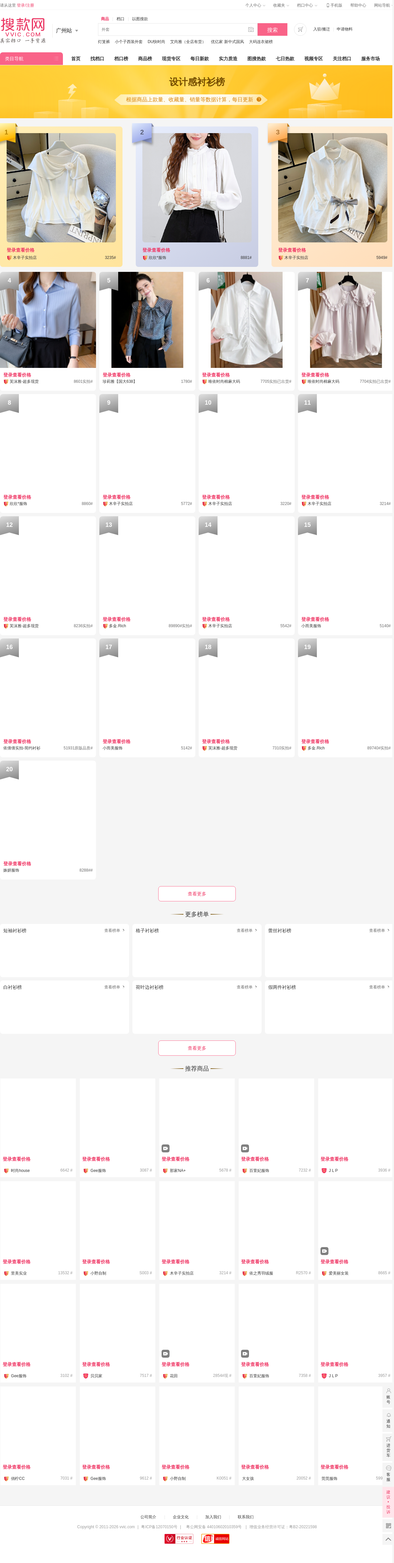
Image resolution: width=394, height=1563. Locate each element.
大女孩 (248, 1478)
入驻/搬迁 (321, 29)
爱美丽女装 (339, 1273)
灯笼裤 (104, 41)
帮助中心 (358, 5)
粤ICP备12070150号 (159, 1527)
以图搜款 (140, 19)
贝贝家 (96, 1376)
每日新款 (199, 58)
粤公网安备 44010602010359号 (214, 1527)
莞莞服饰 (329, 1478)
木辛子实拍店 (182, 1273)
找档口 (97, 58)
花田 (174, 1376)
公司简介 (148, 1517)
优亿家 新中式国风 (227, 41)
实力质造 (228, 58)
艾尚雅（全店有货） (188, 41)
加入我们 (213, 1517)
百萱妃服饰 (259, 1170)
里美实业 (19, 1273)
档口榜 (121, 58)
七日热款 (285, 58)
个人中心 (255, 5)
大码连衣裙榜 (261, 41)
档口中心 (307, 5)
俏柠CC (18, 1478)
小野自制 (98, 1273)
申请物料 (345, 29)
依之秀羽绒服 (261, 1273)
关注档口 (342, 58)
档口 (120, 19)
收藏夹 (281, 5)
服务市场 (370, 58)
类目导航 (14, 58)
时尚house (20, 1170)
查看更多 (197, 1048)
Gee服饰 (98, 1170)
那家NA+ (178, 1170)
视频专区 (313, 58)
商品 (105, 19)
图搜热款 (256, 58)
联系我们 (246, 1517)
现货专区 (171, 58)
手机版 (333, 5)
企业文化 (181, 1517)
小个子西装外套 (129, 41)
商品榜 (145, 58)
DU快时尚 (156, 41)
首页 (75, 58)
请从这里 (17, 5)
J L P (333, 1170)
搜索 (272, 30)
